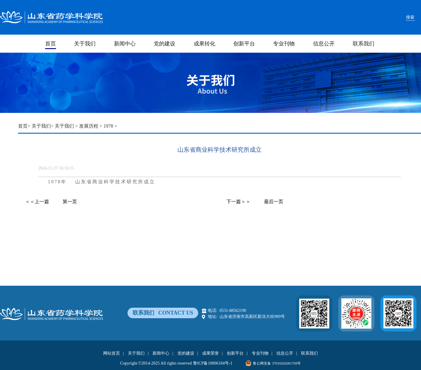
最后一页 (273, 201)
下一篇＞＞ (238, 201)
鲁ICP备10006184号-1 (212, 363)
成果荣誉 (210, 353)
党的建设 (164, 44)
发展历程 (88, 126)
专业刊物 (284, 44)
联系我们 (363, 44)
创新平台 (244, 44)
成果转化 (204, 44)
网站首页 (111, 353)
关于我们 (85, 44)
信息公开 (324, 44)
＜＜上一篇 (37, 201)
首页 (50, 44)
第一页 (70, 201)
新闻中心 (125, 44)
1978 (108, 126)
